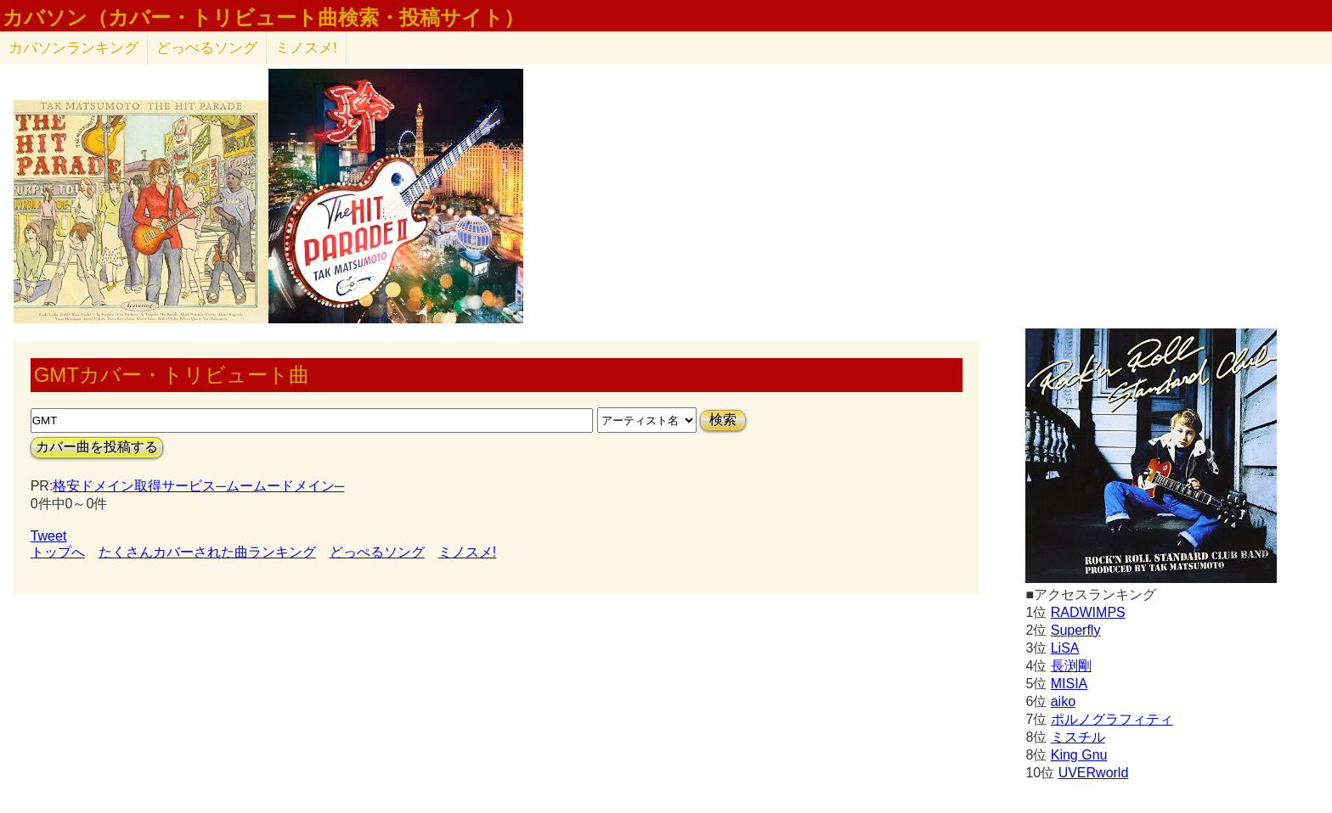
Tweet (49, 536)
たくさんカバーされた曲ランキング (207, 552)
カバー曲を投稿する (97, 447)
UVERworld (1093, 772)
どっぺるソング (206, 48)
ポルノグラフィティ (1112, 719)
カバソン (73, 48)
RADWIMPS (1088, 612)
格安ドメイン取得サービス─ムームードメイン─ (198, 486)
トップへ (58, 552)
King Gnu (1079, 755)
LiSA (1065, 648)
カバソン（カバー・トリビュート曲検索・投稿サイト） (263, 18)
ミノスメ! (306, 48)
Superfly (1076, 630)
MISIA (1069, 683)
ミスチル (1078, 737)
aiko (1063, 701)
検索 (723, 419)
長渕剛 (1071, 666)
